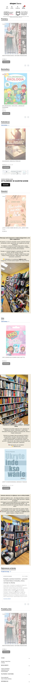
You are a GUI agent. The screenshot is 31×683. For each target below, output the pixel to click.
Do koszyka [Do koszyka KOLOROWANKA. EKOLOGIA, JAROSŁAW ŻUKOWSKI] (6, 113)
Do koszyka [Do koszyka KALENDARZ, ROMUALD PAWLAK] (6, 167)
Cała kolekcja (5, 125)
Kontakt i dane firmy (5, 661)
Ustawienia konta (5, 670)
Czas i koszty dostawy (6, 678)
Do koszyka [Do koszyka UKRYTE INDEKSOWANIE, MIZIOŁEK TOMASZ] (6, 488)
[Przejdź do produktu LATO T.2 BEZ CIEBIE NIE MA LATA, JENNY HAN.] (15, 211)
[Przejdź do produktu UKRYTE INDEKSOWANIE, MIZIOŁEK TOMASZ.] (15, 465)
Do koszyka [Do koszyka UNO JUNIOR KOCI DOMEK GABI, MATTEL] (6, 363)
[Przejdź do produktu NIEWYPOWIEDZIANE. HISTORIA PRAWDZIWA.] (15, 38)
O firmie (3, 662)
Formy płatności (4, 677)
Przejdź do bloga (6, 571)
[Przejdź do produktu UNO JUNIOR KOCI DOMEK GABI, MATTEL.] (15, 340)
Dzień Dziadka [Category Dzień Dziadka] (7, 576)
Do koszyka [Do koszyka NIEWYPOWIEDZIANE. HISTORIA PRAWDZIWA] (6, 61)
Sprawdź (5, 184)
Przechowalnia (4, 671)
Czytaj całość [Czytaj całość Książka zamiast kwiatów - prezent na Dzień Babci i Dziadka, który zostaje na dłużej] (7, 598)
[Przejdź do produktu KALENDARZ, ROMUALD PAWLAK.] (15, 144)
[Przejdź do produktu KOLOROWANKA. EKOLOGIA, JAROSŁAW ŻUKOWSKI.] (15, 88)
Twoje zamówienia (5, 668)
